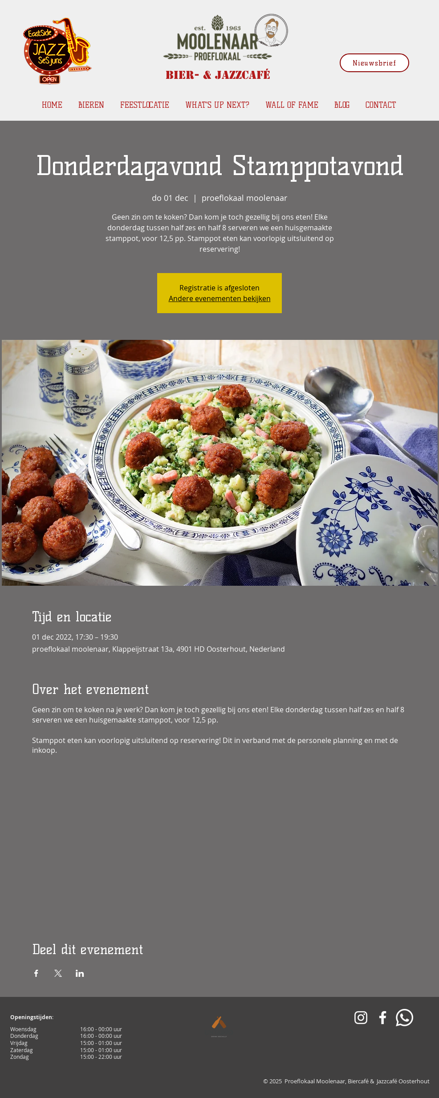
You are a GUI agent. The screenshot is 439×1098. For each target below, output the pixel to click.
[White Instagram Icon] (361, 1017)
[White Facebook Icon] (382, 1017)
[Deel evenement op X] (58, 973)
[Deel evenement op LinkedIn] (80, 973)
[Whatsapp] (404, 1017)
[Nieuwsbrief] (374, 62)
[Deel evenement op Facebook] (36, 973)
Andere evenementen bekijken (220, 298)
